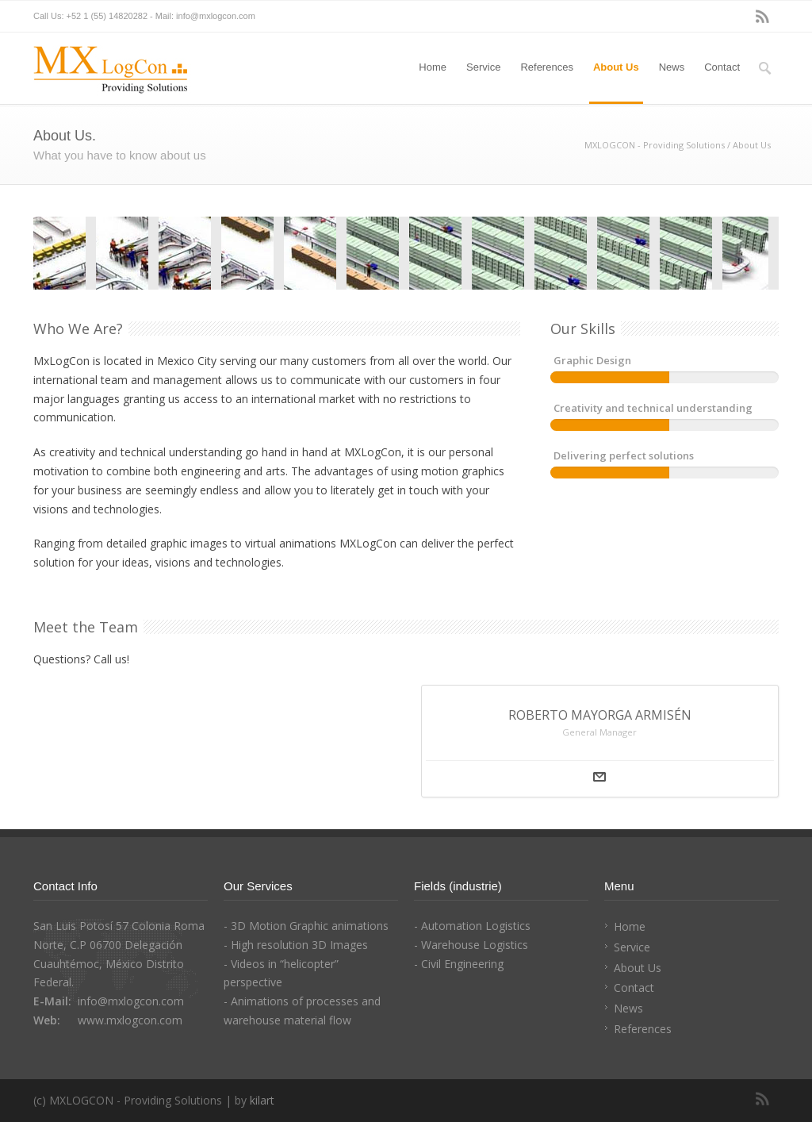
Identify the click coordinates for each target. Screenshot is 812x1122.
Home (432, 67)
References (546, 67)
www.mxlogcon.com (130, 1020)
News (672, 67)
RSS (763, 17)
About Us (616, 67)
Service (483, 67)
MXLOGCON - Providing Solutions (654, 145)
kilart (262, 1100)
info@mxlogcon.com (215, 16)
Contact (722, 67)
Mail (599, 777)
